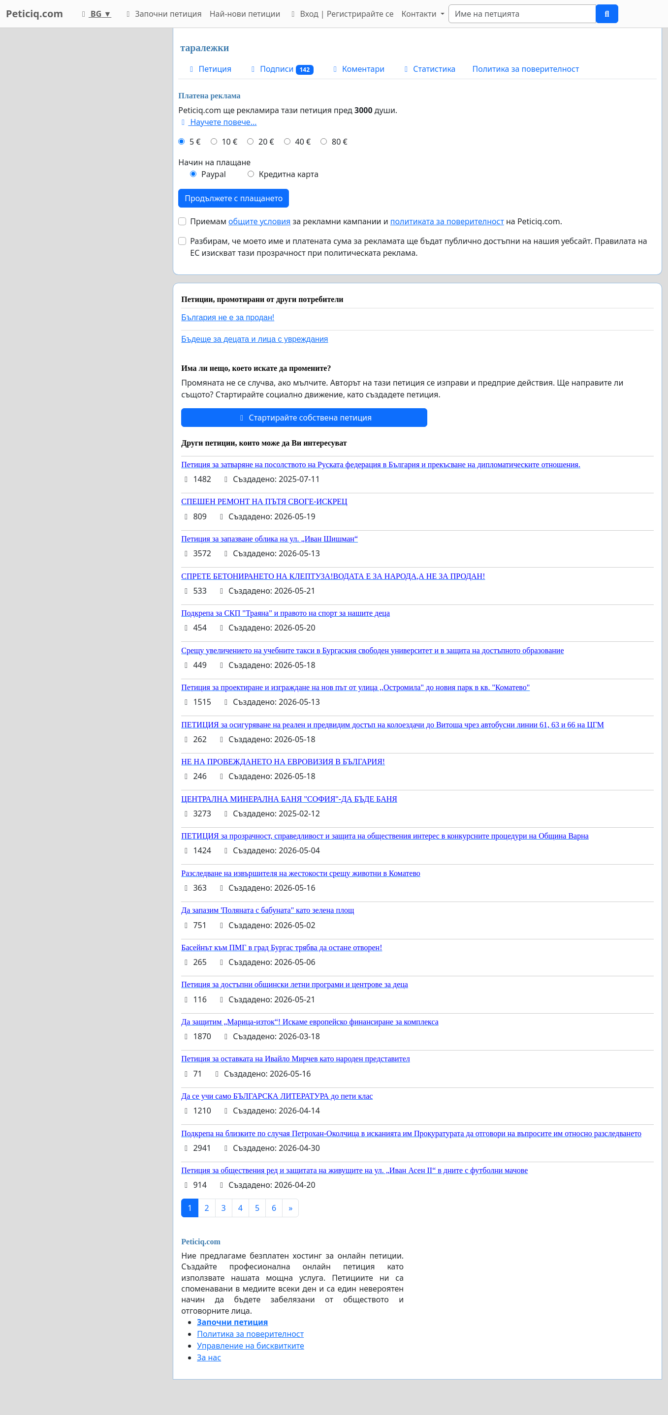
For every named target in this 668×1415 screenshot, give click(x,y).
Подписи (281, 69)
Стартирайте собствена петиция (304, 417)
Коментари (357, 68)
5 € (195, 141)
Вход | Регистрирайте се (340, 13)
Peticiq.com (34, 13)
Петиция (209, 68)
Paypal (213, 174)
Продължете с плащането (234, 198)
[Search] (522, 13)
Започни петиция (162, 13)
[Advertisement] (80, 175)
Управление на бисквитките (250, 1345)
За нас (209, 1357)
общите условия (259, 221)
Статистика (428, 68)
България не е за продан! (227, 317)
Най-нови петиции (245, 13)
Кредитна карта (288, 174)
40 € (303, 141)
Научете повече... (217, 122)
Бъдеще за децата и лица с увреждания (254, 339)
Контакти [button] (419, 13)
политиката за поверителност (447, 221)
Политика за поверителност (525, 68)
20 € (266, 141)
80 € (340, 141)
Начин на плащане (214, 162)
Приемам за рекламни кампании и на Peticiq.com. (376, 221)
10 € (229, 141)
